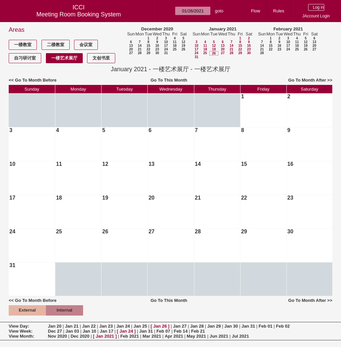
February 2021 (288, 28)
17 (166, 45)
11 (175, 42)
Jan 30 (231, 326)
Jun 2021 (219, 336)
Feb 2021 (129, 336)
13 (131, 45)
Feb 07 (163, 331)
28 (139, 53)
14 (139, 45)
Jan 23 (106, 326)
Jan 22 (88, 326)
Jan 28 (197, 326)
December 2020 (157, 28)
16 (157, 45)
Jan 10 (89, 331)
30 (157, 53)
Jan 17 (106, 331)
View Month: (21, 336)
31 (166, 53)
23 (157, 49)
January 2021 (222, 28)
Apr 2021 (174, 336)
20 (131, 49)
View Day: (19, 326)
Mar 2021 (151, 336)
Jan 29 (214, 326)
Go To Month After (307, 80)
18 (175, 45)
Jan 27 (180, 326)
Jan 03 (72, 331)
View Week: (20, 331)
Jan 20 (54, 326)
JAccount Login (316, 16)
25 (175, 49)
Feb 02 (283, 326)
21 (139, 49)
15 (148, 45)
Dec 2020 (80, 336)
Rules (278, 10)
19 (183, 45)
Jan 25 (140, 326)
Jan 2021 (105, 336)
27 (131, 53)
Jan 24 (123, 326)
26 (183, 49)
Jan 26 (160, 326)
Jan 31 (248, 326)
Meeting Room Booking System (79, 14)
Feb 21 (198, 331)
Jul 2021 (240, 336)
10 (166, 42)
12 (183, 42)
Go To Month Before (36, 80)
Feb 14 (181, 331)
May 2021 (196, 336)
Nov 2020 (57, 336)
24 (166, 49)
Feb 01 (265, 326)
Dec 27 (55, 331)
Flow (255, 10)
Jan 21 (71, 326)
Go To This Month (168, 80)
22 (148, 49)
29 (148, 53)
